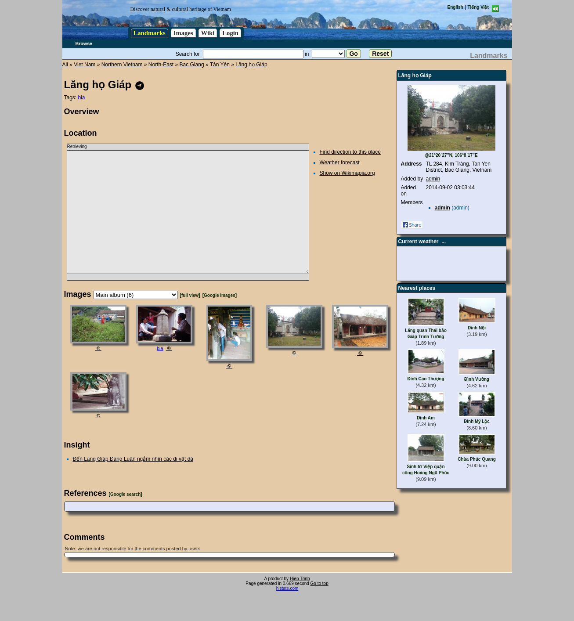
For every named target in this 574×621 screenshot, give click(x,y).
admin (433, 179)
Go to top (319, 583)
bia (81, 97)
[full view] (190, 295)
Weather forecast (340, 162)
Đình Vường (476, 379)
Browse (84, 43)
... (443, 241)
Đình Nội (477, 327)
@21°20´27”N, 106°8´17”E (451, 155)
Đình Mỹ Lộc (477, 421)
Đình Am (426, 417)
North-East (160, 64)
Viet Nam (84, 64)
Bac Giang (192, 64)
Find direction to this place (350, 152)
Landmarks (150, 32)
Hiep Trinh (300, 578)
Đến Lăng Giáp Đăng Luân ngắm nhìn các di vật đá (133, 459)
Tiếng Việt (478, 7)
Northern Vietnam (122, 64)
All (65, 64)
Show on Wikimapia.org (347, 173)
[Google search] (125, 494)
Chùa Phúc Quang (477, 459)
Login (230, 32)
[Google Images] (219, 295)
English (455, 7)
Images (183, 32)
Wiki (208, 32)
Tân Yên (220, 64)
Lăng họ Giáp (251, 64)
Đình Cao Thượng (425, 378)
